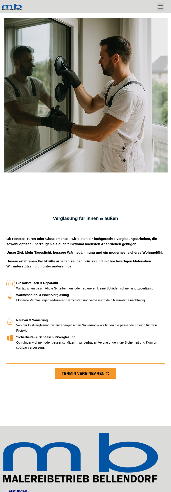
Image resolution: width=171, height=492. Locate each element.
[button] (160, 7)
